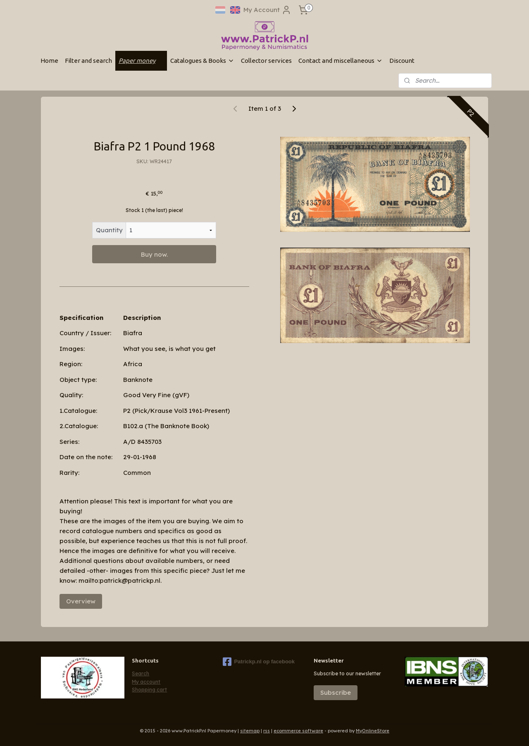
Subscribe (335, 692)
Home (49, 60)
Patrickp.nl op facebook (259, 662)
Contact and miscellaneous (340, 60)
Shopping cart (149, 689)
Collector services (266, 60)
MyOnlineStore (372, 731)
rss (266, 731)
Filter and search (88, 60)
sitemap (250, 731)
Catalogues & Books (202, 60)
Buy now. (154, 254)
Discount (402, 60)
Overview (80, 601)
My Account (267, 10)
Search (140, 673)
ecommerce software (298, 731)
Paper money (141, 60)
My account (146, 682)
